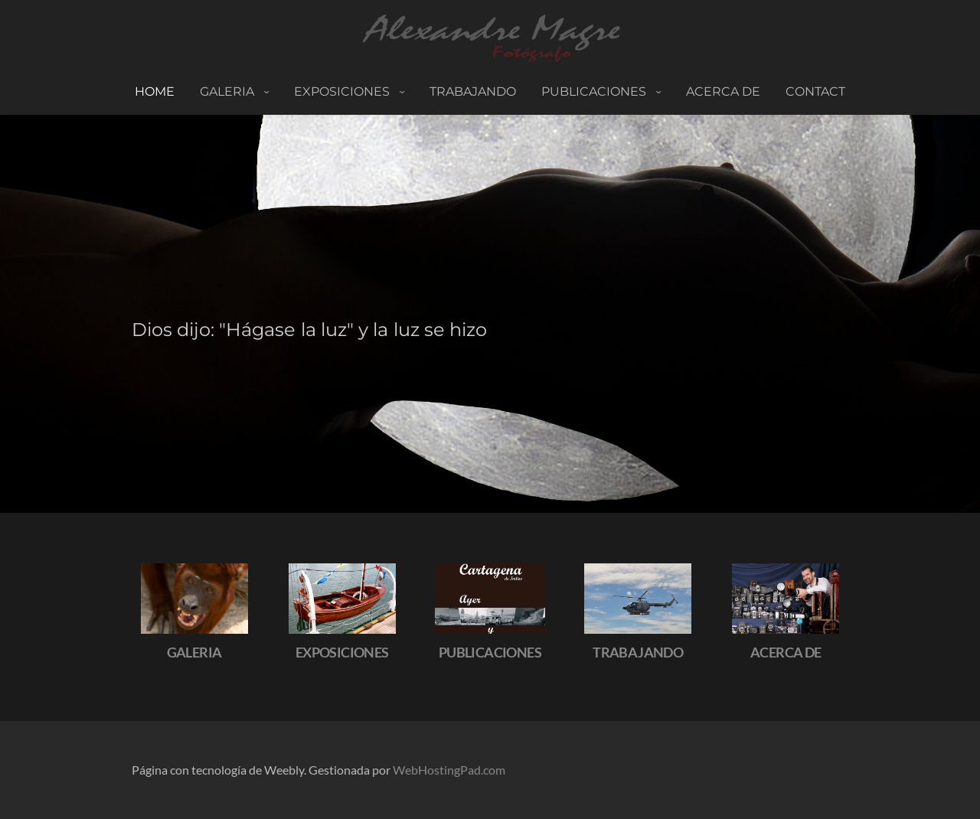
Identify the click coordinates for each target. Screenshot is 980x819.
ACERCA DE (723, 91)
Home (155, 91)
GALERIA (194, 652)
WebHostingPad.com (449, 769)
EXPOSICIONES (342, 652)
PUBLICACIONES (595, 91)
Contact (815, 91)
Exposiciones (343, 91)
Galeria (228, 91)
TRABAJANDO (473, 91)
